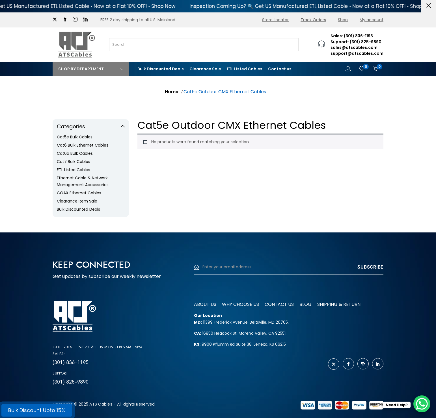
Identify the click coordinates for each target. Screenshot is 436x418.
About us (205, 304)
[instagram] (75, 19)
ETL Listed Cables (244, 69)
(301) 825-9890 (71, 382)
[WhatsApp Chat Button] (421, 403)
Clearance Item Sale (77, 201)
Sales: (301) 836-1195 (352, 36)
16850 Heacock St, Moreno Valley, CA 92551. (240, 333)
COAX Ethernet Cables (79, 193)
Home (171, 91)
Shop (343, 20)
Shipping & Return (339, 304)
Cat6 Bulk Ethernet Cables (82, 145)
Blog (305, 304)
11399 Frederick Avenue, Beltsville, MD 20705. (241, 322)
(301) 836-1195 (71, 362)
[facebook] (65, 19)
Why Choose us (240, 304)
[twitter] (55, 19)
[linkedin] (85, 19)
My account (371, 20)
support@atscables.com (357, 53)
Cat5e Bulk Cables (74, 137)
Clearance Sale (205, 69)
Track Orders (313, 20)
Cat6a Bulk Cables (75, 153)
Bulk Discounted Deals (160, 69)
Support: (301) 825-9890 (356, 42)
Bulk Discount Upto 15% (36, 410)
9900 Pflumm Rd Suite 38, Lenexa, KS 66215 (240, 344)
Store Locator (275, 20)
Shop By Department (90, 69)
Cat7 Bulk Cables (73, 161)
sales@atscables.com (354, 47)
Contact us (280, 69)
